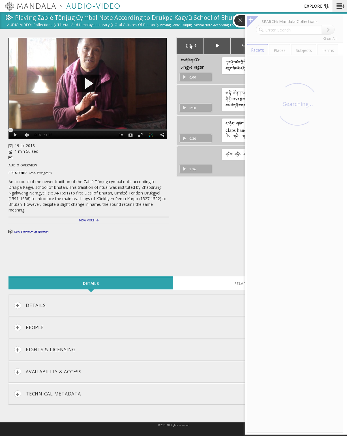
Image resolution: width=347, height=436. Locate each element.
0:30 (189, 138)
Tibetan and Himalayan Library (83, 25)
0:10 (189, 108)
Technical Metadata (47, 393)
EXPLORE (316, 6)
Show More (86, 220)
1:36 (189, 169)
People (29, 327)
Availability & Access (48, 371)
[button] (340, 6)
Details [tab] (91, 283)
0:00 (189, 77)
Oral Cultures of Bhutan (135, 25)
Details (30, 305)
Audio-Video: (19, 25)
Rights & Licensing (45, 349)
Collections (42, 25)
